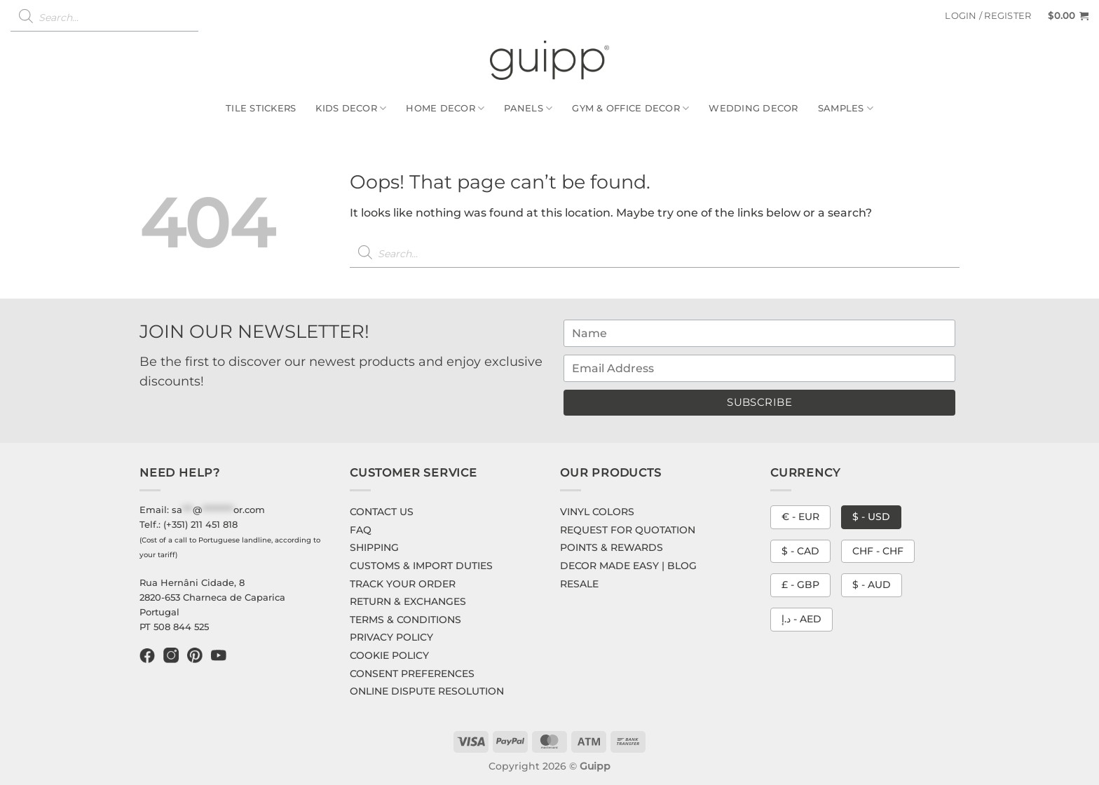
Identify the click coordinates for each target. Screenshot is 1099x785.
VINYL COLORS (597, 511)
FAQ (360, 530)
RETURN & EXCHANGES (408, 601)
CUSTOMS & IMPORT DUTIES (421, 565)
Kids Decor (350, 108)
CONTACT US (382, 511)
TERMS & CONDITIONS (405, 619)
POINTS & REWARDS (611, 547)
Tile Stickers (261, 108)
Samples (845, 108)
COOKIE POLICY (389, 655)
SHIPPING (374, 547)
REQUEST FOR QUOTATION (627, 530)
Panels (528, 108)
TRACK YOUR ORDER (403, 584)
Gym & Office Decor (630, 108)
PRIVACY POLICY (391, 637)
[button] (988, 16)
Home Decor (445, 108)
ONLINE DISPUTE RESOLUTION (427, 691)
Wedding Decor (753, 108)
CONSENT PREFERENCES (412, 673)
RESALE (579, 584)
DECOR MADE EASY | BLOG (628, 565)
